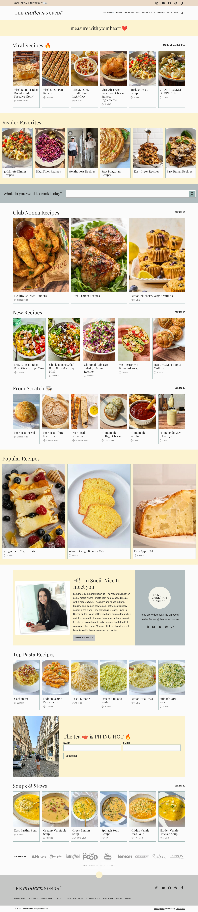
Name (66, 743)
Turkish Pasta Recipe (139, 91)
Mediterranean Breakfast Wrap (129, 366)
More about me (84, 637)
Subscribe (161, 12)
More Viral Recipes (174, 45)
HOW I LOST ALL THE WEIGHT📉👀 (30, 3)
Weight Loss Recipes (82, 171)
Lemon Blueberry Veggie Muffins (152, 296)
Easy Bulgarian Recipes (111, 173)
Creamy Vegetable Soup (54, 832)
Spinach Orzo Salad (168, 700)
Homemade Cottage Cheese (111, 434)
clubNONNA (19, 898)
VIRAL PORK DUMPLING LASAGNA (80, 93)
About (169, 12)
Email (127, 743)
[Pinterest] (176, 3)
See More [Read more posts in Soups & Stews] (180, 786)
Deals (138, 12)
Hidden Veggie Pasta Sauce (52, 700)
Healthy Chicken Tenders (30, 296)
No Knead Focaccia (78, 434)
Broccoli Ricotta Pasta (112, 700)
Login (176, 12)
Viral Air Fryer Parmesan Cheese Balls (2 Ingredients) (113, 95)
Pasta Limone (81, 699)
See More (180, 212)
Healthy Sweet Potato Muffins (167, 366)
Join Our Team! (74, 898)
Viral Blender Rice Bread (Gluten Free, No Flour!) (26, 93)
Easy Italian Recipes (179, 171)
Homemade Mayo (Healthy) (171, 434)
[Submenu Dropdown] (154, 12)
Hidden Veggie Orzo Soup (140, 832)
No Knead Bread (24, 432)
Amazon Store (147, 12)
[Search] (182, 13)
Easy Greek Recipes (146, 171)
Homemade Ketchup (138, 434)
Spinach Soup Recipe (110, 832)
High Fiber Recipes (48, 171)
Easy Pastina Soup (25, 830)
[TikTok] (182, 3)
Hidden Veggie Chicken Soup (169, 832)
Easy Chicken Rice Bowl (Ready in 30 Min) (29, 366)
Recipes (119, 12)
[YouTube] (163, 3)
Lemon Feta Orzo (142, 699)
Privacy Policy (159, 909)
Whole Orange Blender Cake (87, 551)
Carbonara (21, 699)
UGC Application (112, 898)
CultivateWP (180, 909)
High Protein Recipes (86, 296)
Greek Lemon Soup (81, 832)
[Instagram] (157, 3)
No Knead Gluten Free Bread (54, 434)
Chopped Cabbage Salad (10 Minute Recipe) (96, 368)
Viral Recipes (129, 12)
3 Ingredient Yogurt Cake (20, 551)
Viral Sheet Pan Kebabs (53, 91)
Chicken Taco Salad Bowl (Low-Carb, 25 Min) (61, 368)
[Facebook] (169, 3)
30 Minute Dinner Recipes (15, 173)
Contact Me (93, 898)
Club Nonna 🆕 (108, 12)
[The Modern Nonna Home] (38, 11)
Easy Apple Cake (144, 551)
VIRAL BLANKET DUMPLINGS (170, 91)
